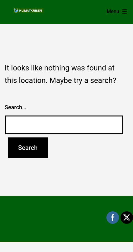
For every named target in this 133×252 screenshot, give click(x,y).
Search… (15, 107)
